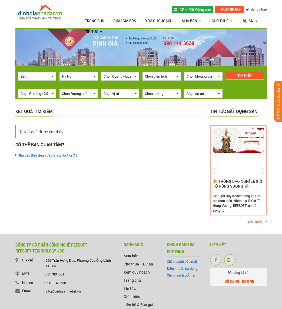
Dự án (250, 20)
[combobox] (37, 76)
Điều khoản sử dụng (182, 268)
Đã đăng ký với (238, 277)
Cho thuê (222, 20)
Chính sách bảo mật (182, 261)
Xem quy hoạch (158, 20)
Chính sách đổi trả (181, 275)
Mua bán (191, 20)
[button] (214, 170)
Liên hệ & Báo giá (138, 304)
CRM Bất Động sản (192, 9)
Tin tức (93, 31)
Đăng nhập (256, 9)
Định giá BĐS (124, 20)
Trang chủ (94, 20)
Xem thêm (257, 222)
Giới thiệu (132, 296)
